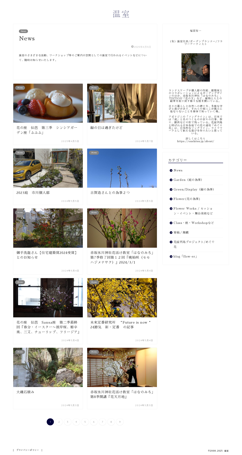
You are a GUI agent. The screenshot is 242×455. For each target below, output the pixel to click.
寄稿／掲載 (181, 232)
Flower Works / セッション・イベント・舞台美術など (193, 211)
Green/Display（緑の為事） (195, 189)
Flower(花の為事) (187, 199)
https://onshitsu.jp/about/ (195, 141)
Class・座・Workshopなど (194, 222)
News (23, 31)
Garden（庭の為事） (189, 179)
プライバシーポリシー (27, 450)
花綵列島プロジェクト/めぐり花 (194, 244)
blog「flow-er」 (186, 256)
